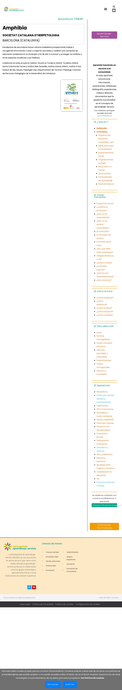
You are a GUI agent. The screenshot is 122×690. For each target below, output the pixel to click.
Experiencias (103, 385)
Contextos (101, 131)
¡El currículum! (102, 231)
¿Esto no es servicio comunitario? (102, 224)
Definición (101, 128)
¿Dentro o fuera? (104, 262)
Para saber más (105, 326)
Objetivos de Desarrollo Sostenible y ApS (106, 139)
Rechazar (53, 684)
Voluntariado (104, 173)
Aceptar (69, 684)
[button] (105, 9)
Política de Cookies (64, 604)
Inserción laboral (106, 184)
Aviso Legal (25, 604)
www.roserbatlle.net (104, 116)
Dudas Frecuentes (100, 196)
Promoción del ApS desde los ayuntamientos (105, 399)
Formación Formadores (104, 526)
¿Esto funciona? (104, 280)
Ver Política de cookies (92, 678)
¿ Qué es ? (102, 121)
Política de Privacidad (43, 604)
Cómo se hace (104, 291)
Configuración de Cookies (88, 604)
